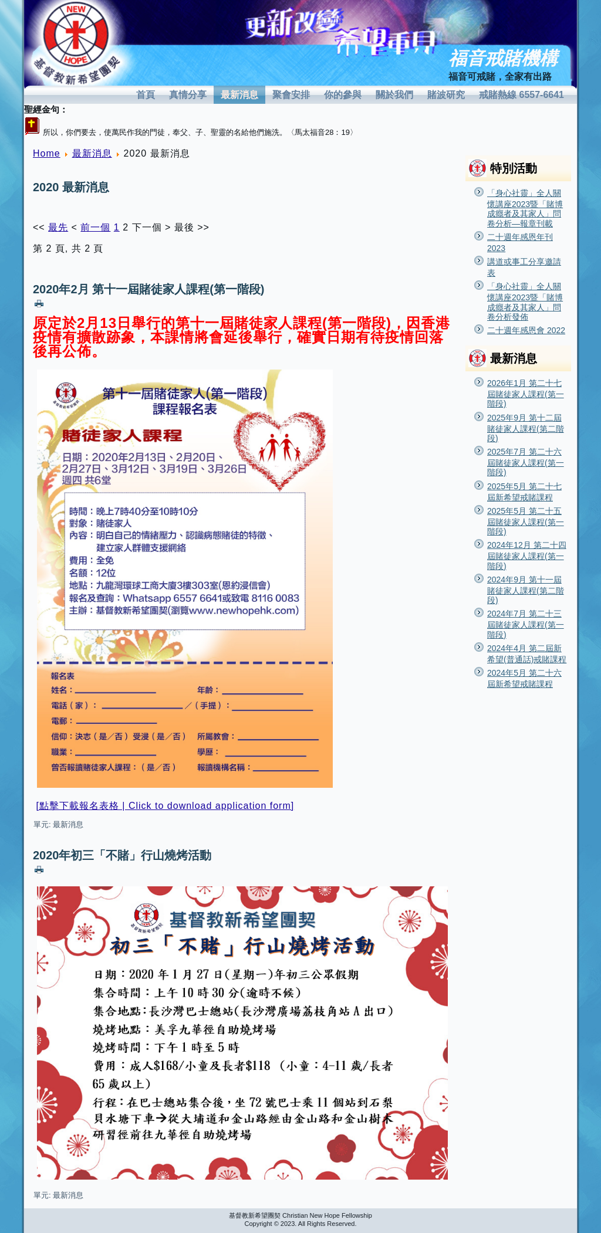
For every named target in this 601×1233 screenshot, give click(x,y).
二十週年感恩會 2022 (526, 330)
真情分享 (188, 95)
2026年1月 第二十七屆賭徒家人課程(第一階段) (525, 393)
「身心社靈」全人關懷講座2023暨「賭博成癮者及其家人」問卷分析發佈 (525, 301)
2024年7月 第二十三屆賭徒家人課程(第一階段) (525, 624)
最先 (58, 227)
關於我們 (394, 95)
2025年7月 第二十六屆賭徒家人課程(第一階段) (525, 462)
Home (46, 153)
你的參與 (343, 95)
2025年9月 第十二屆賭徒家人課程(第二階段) (525, 428)
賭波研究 (446, 95)
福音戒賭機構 (503, 58)
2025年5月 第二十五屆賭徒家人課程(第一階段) (525, 521)
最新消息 (239, 95)
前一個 (95, 227)
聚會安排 (291, 95)
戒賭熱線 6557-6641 (521, 95)
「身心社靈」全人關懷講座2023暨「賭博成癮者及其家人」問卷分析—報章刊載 (525, 208)
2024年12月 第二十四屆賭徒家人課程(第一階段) (526, 555)
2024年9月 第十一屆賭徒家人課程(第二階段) (525, 590)
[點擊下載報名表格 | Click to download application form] (165, 806)
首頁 (145, 95)
